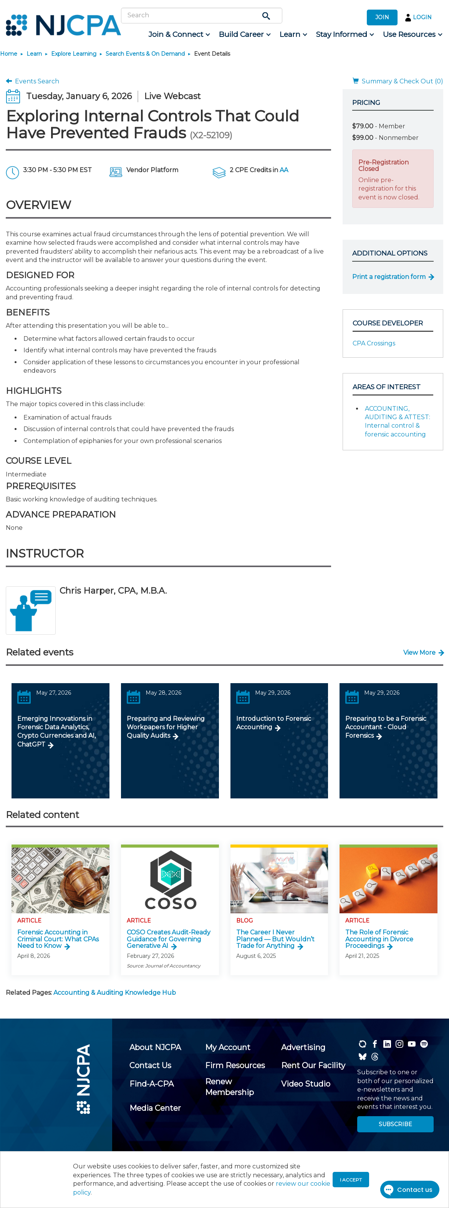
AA (284, 170)
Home (8, 53)
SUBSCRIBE (395, 1124)
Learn (34, 53)
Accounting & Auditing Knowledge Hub (114, 992)
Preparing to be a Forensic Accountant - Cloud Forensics (385, 727)
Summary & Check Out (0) (398, 81)
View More (419, 652)
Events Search (32, 81)
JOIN (382, 17)
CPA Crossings (374, 343)
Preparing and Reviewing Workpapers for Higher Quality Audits (166, 727)
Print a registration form (389, 276)
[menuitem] (179, 34)
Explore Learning (73, 53)
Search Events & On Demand (145, 53)
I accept (351, 1180)
